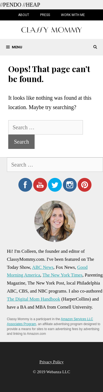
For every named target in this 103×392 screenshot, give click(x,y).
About (23, 15)
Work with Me (73, 15)
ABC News (43, 267)
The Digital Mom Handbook (33, 299)
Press (45, 15)
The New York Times (62, 275)
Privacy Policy (52, 362)
